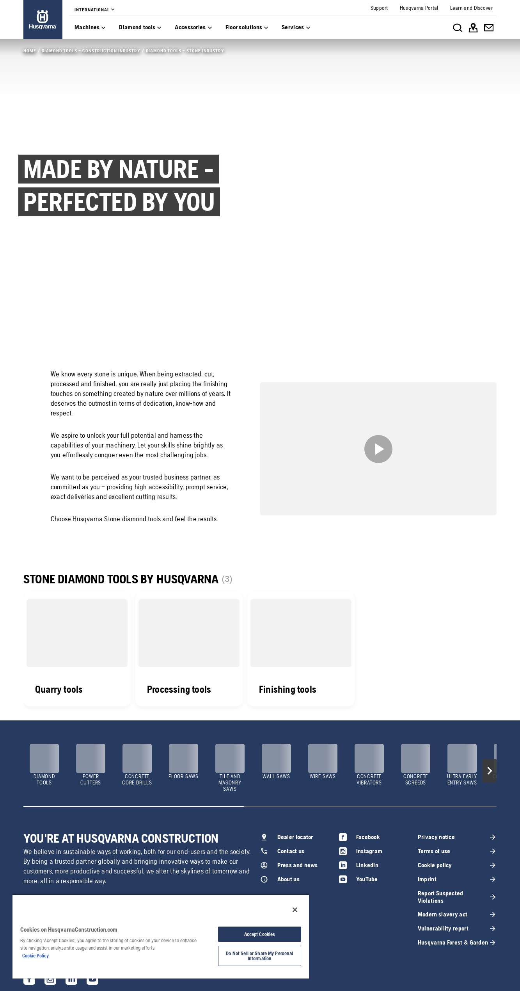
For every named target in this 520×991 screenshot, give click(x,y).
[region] (160, 936)
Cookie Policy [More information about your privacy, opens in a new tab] (35, 956)
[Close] (294, 909)
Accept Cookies (259, 934)
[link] (43, 19)
